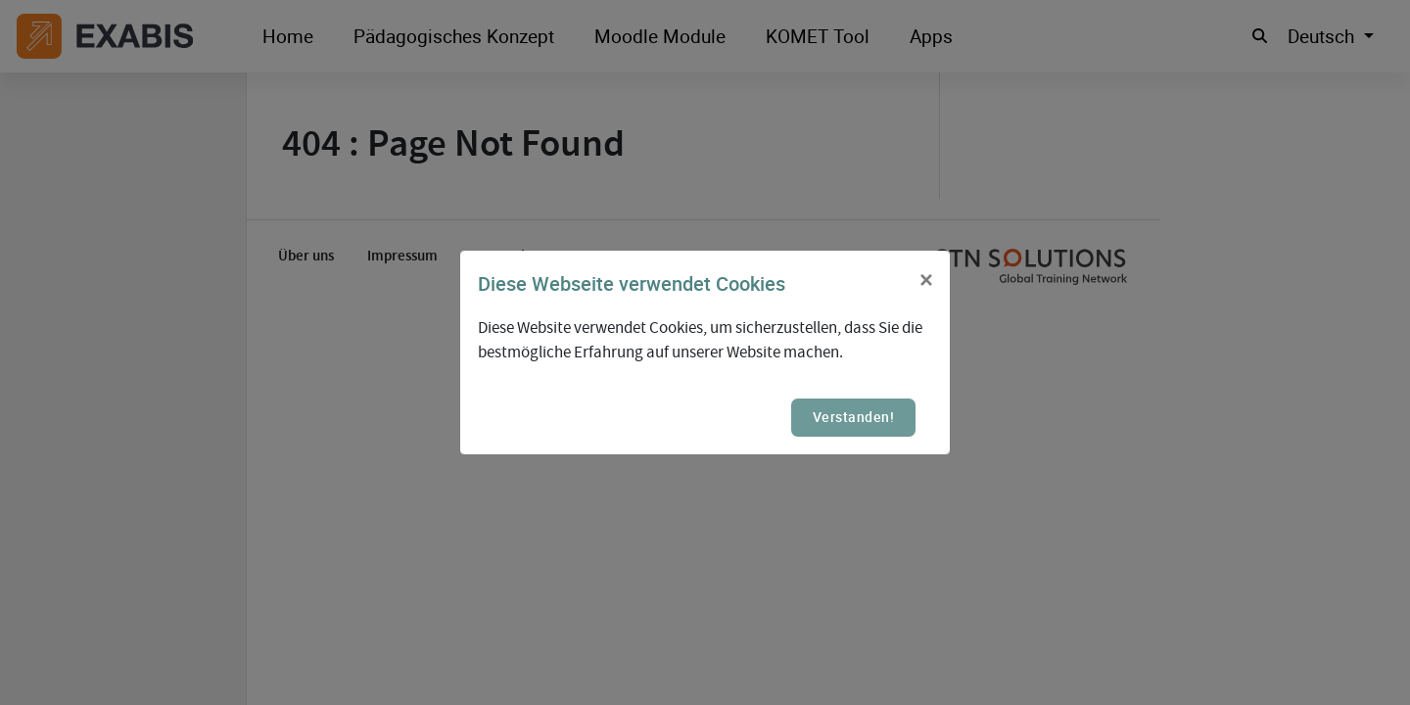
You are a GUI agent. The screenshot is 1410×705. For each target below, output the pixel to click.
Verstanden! (854, 416)
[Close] (926, 281)
